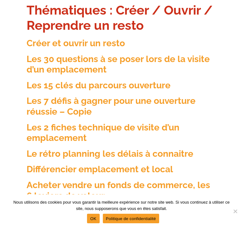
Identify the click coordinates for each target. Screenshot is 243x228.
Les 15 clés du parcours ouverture (99, 85)
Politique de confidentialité (131, 218)
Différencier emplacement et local (100, 169)
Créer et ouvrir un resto (76, 43)
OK (93, 218)
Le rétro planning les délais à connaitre (110, 154)
